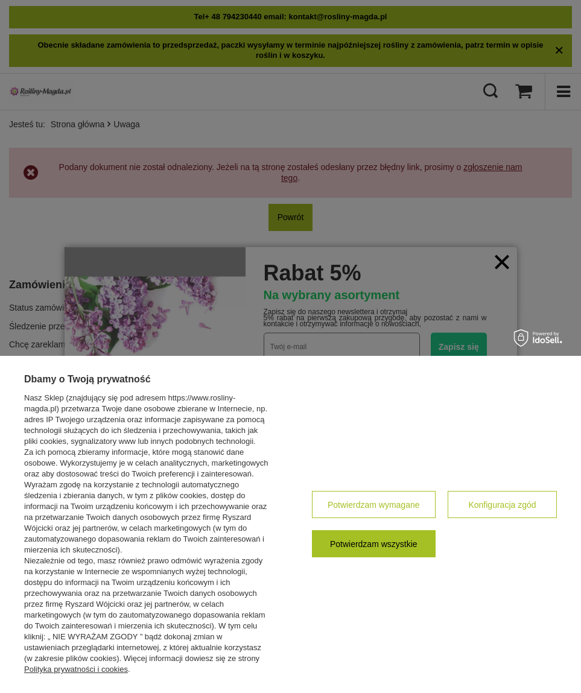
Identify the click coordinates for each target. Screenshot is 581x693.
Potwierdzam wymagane (374, 505)
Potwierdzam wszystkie (373, 544)
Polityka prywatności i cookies (76, 669)
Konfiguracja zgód (502, 505)
